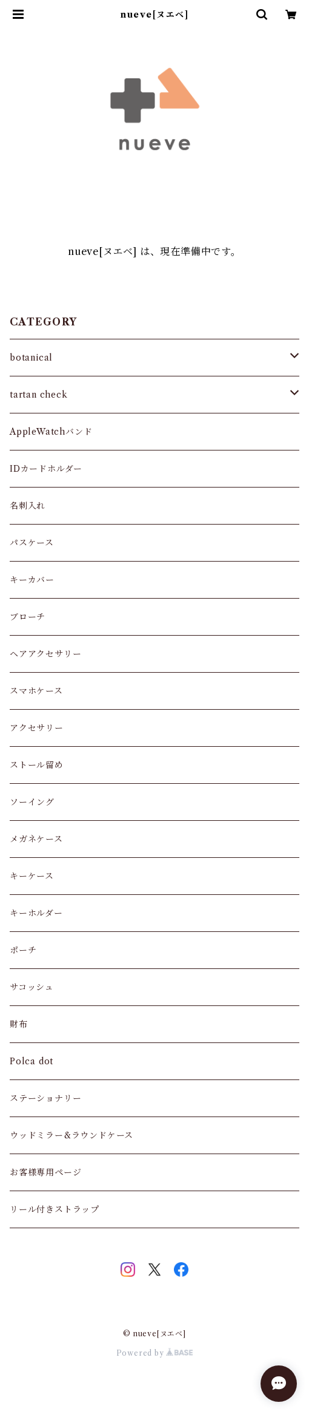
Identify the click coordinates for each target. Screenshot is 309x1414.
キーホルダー (36, 913)
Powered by (154, 1353)
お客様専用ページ (45, 1172)
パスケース (32, 542)
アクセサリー (37, 727)
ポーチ (23, 950)
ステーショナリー (45, 1098)
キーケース (32, 876)
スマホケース (36, 690)
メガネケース (36, 839)
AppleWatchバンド (51, 431)
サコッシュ (32, 987)
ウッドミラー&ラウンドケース (71, 1135)
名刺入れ (27, 505)
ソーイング (32, 802)
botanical (31, 357)
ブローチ (27, 616)
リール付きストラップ (54, 1209)
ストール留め (37, 765)
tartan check (39, 394)
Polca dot (31, 1061)
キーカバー (32, 579)
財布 (19, 1024)
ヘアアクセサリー (45, 653)
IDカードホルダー (46, 468)
